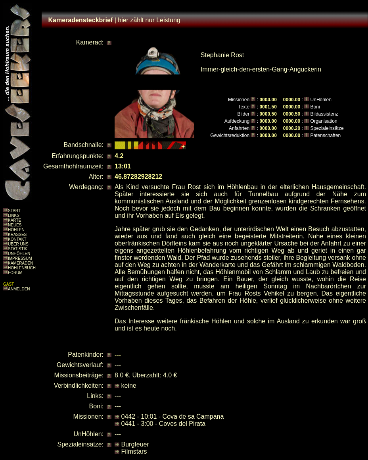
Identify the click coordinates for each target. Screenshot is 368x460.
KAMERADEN (20, 263)
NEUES (14, 225)
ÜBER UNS (18, 244)
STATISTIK (17, 249)
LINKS (13, 215)
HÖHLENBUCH (22, 268)
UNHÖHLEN (19, 253)
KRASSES (17, 234)
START (14, 211)
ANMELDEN (19, 289)
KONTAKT (17, 239)
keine (128, 385)
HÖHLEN (16, 230)
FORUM (15, 273)
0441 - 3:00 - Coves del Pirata (163, 423)
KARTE (14, 220)
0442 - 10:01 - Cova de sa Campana (172, 416)
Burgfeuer (135, 444)
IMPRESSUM (20, 258)
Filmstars (134, 451)
